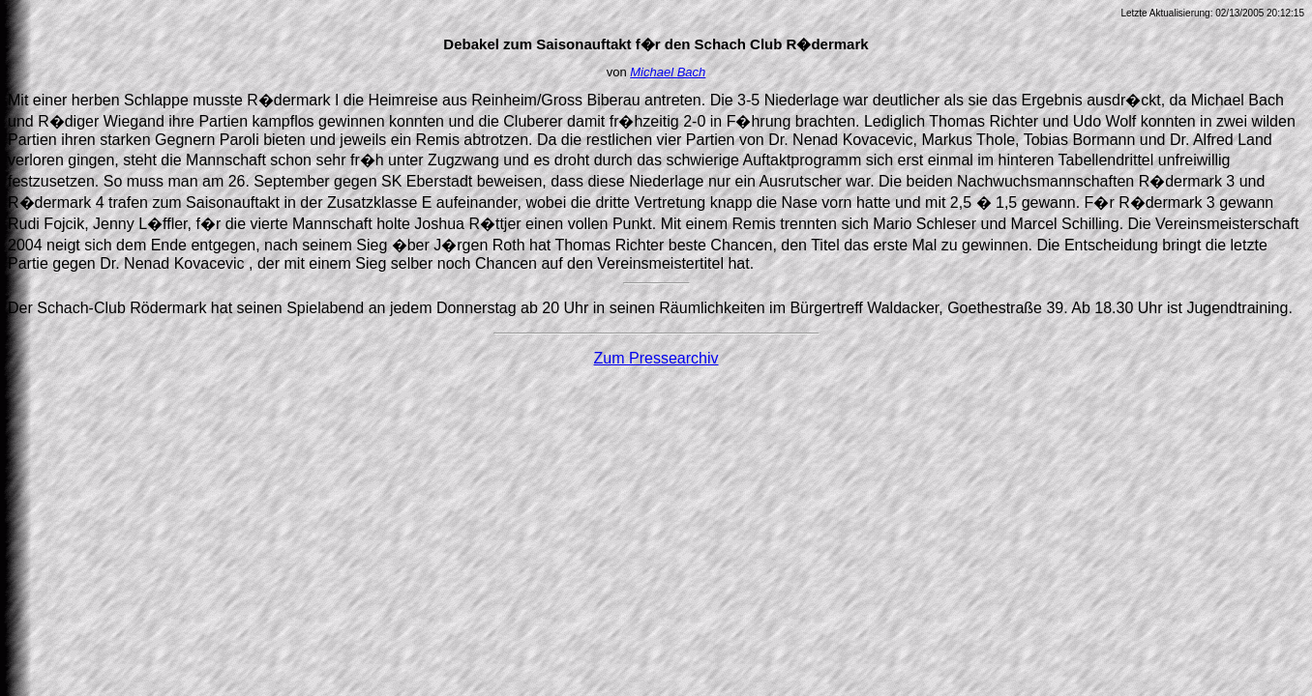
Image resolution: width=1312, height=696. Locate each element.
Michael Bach (667, 72)
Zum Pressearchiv (656, 358)
